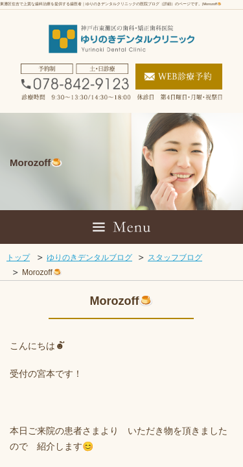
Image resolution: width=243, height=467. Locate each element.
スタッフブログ (175, 257)
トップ (18, 257)
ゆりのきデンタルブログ (89, 257)
